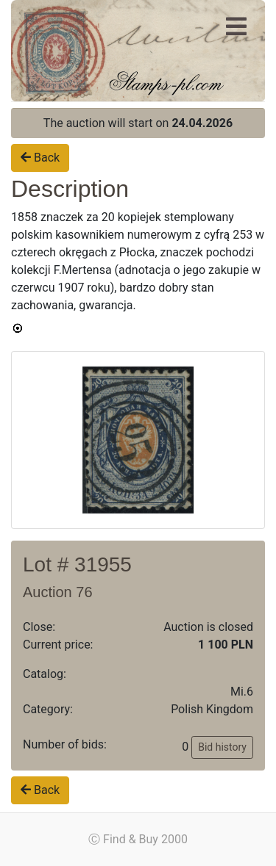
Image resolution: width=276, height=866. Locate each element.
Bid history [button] (222, 747)
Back (40, 158)
